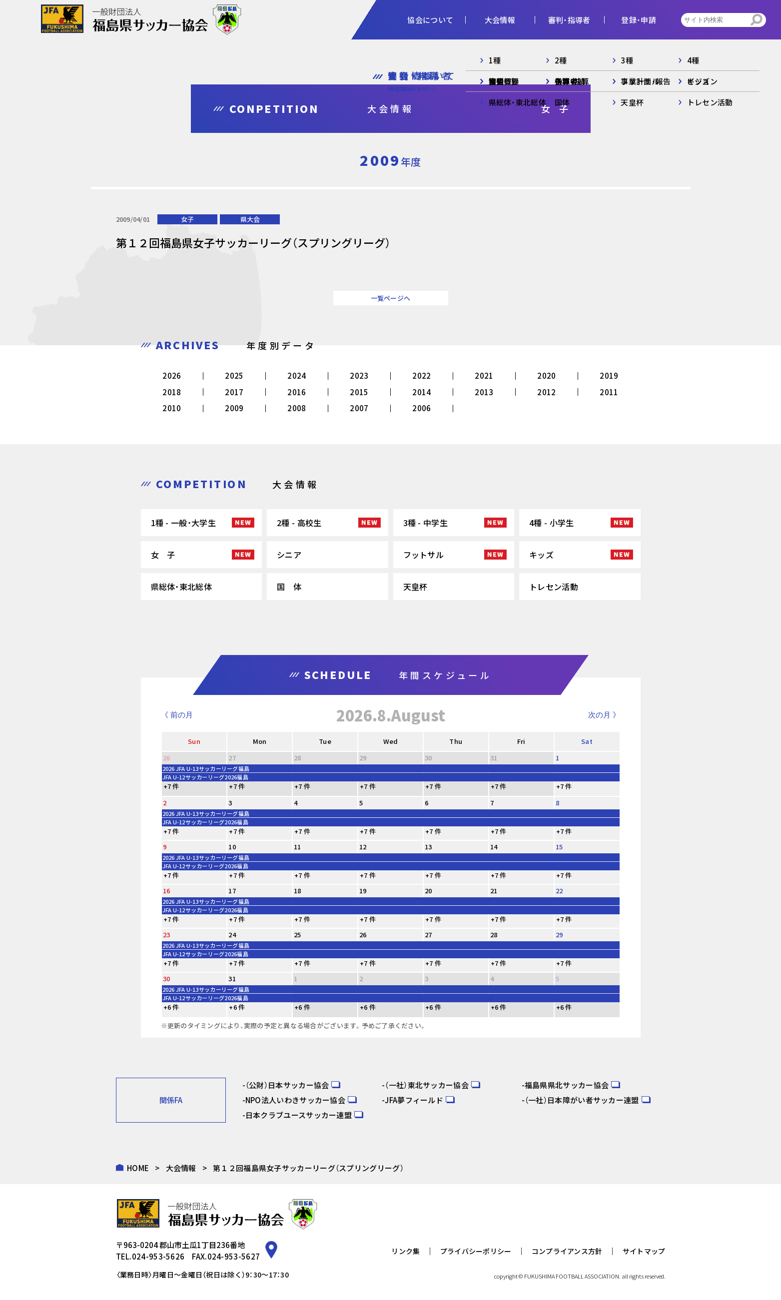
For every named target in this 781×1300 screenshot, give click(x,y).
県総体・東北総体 (181, 587)
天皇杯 (415, 587)
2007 (359, 408)
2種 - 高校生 (299, 523)
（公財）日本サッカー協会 (287, 1085)
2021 (484, 375)
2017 (234, 392)
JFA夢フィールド (414, 1100)
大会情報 (181, 1168)
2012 (546, 392)
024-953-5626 (158, 1256)
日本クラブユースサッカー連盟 (298, 1115)
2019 (609, 375)
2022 (421, 375)
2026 (171, 375)
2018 (171, 392)
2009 (234, 408)
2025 (234, 375)
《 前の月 (177, 714)
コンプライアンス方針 (567, 1251)
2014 (421, 392)
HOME (138, 1168)
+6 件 (171, 1007)
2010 (171, 408)
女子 (187, 219)
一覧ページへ (391, 298)
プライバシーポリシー (476, 1251)
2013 (484, 392)
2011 (609, 392)
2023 (359, 375)
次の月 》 (604, 714)
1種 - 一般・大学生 (183, 523)
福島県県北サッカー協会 (567, 1085)
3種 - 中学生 (425, 523)
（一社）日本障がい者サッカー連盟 (582, 1100)
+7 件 (171, 786)
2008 (296, 408)
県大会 (250, 219)
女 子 (163, 555)
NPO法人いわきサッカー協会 (295, 1100)
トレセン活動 (553, 587)
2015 (359, 392)
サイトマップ (644, 1251)
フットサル (423, 555)
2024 (296, 375)
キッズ (541, 555)
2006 (421, 408)
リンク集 (405, 1251)
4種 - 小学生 (551, 523)
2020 (546, 375)
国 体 (289, 587)
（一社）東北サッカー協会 (427, 1085)
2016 (296, 392)
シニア (289, 555)
